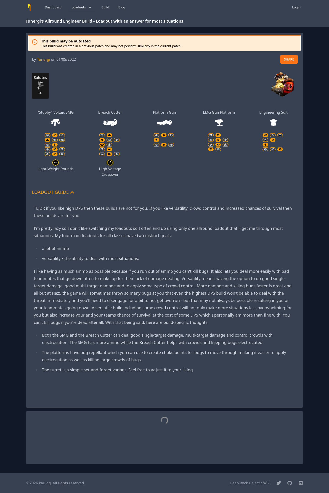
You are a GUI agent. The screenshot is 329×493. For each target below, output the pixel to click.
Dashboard (53, 7)
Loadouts (82, 7)
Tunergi (43, 59)
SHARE (289, 59)
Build (105, 7)
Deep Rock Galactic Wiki (250, 482)
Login (296, 7)
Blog (121, 7)
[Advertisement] (164, 393)
